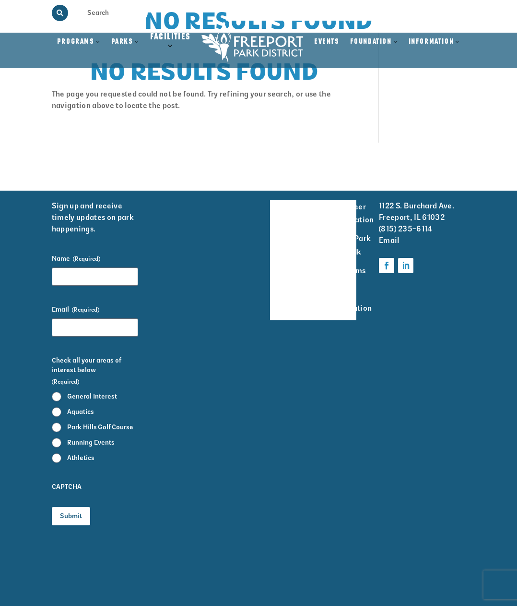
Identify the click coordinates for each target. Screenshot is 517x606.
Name (76, 259)
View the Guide (357, 13)
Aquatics (80, 412)
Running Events (91, 442)
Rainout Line (405, 13)
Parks (122, 41)
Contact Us (449, 13)
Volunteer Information (352, 213)
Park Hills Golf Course (100, 427)
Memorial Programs (297, 13)
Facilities (170, 47)
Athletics (80, 458)
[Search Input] (105, 12)
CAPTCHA (67, 487)
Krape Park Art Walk (351, 245)
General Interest (92, 396)
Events (327, 41)
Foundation (371, 41)
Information (431, 41)
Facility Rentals (283, 213)
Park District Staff (283, 270)
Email (75, 309)
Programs (75, 41)
